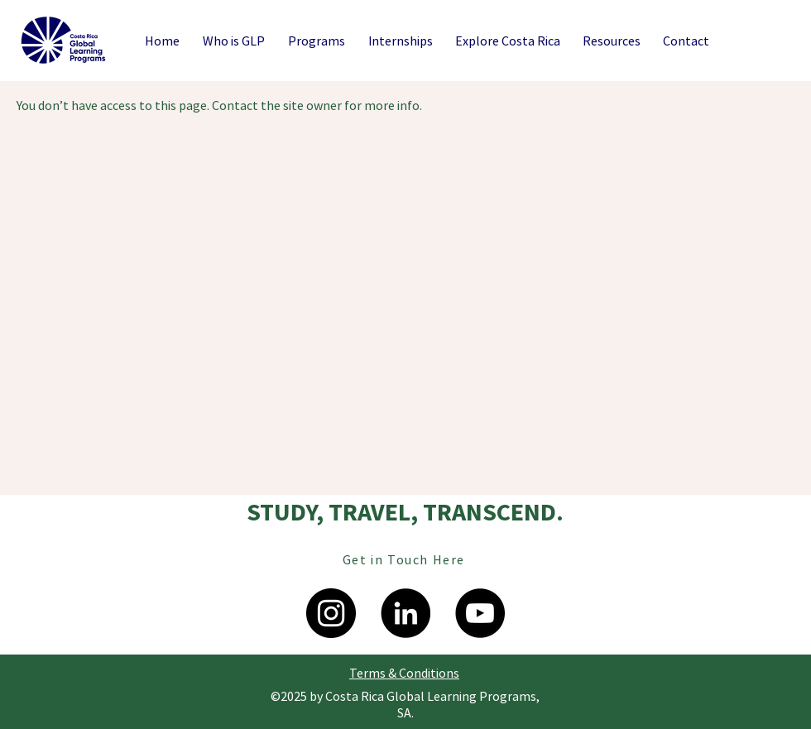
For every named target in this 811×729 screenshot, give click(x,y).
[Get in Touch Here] (405, 559)
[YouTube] (480, 613)
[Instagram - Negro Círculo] (331, 613)
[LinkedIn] (405, 613)
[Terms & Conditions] (404, 673)
